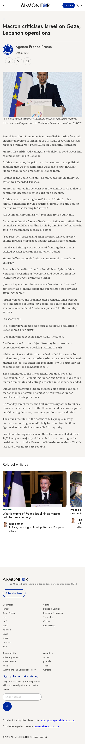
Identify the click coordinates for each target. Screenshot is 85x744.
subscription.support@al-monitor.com (58, 720)
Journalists (47, 661)
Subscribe (68, 5)
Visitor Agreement (11, 657)
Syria (5, 646)
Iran (4, 617)
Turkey (6, 608)
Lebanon (7, 642)
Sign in (79, 5)
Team (46, 665)
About (46, 657)
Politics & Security (51, 608)
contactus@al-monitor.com (46, 726)
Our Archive (49, 625)
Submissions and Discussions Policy (19, 669)
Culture (46, 621)
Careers (47, 669)
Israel (5, 625)
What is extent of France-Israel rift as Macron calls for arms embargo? (32, 515)
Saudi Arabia (9, 613)
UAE (5, 621)
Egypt (5, 634)
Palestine (7, 629)
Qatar (5, 638)
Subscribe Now (14, 593)
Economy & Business (53, 613)
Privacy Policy (9, 661)
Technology (48, 617)
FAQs (5, 665)
